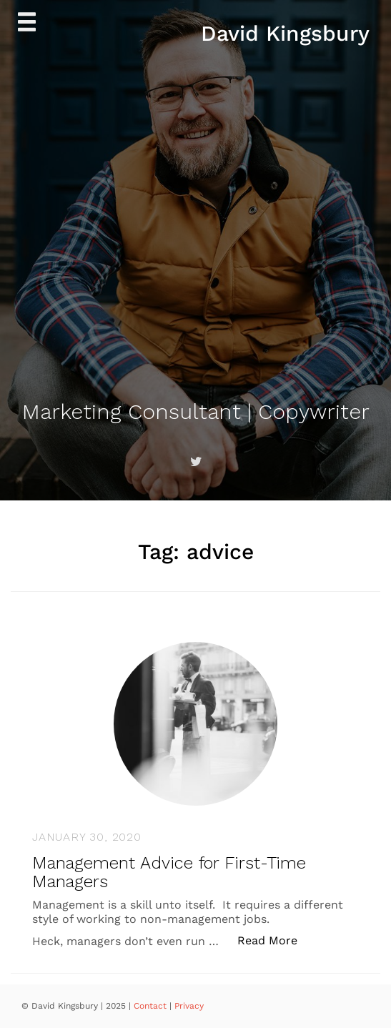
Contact (151, 1006)
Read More (274, 939)
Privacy (189, 1006)
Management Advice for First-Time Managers (169, 872)
